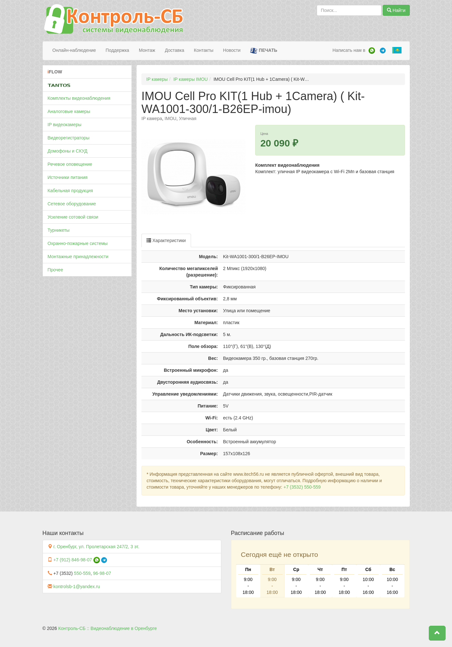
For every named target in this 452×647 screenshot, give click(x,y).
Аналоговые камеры (69, 111)
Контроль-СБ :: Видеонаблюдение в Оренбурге (107, 628)
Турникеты (59, 230)
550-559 (82, 573)
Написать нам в (348, 50)
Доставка (174, 50)
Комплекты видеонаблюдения (79, 98)
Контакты (203, 50)
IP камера (151, 118)
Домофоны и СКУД (68, 151)
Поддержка (117, 50)
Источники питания (68, 177)
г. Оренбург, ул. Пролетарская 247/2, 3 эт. (96, 546)
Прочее (55, 269)
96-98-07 (102, 573)
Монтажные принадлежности (78, 256)
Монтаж (147, 50)
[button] (437, 633)
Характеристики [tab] (166, 240)
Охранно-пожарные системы (78, 243)
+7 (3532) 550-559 (302, 487)
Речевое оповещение (70, 164)
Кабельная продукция (70, 190)
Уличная (187, 118)
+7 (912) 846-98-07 (72, 559)
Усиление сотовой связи (73, 217)
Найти (396, 10)
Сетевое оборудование (72, 203)
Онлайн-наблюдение (74, 50)
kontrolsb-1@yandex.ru (76, 586)
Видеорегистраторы (69, 137)
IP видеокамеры (65, 124)
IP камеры (157, 79)
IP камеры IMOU (190, 79)
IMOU (171, 118)
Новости (231, 50)
